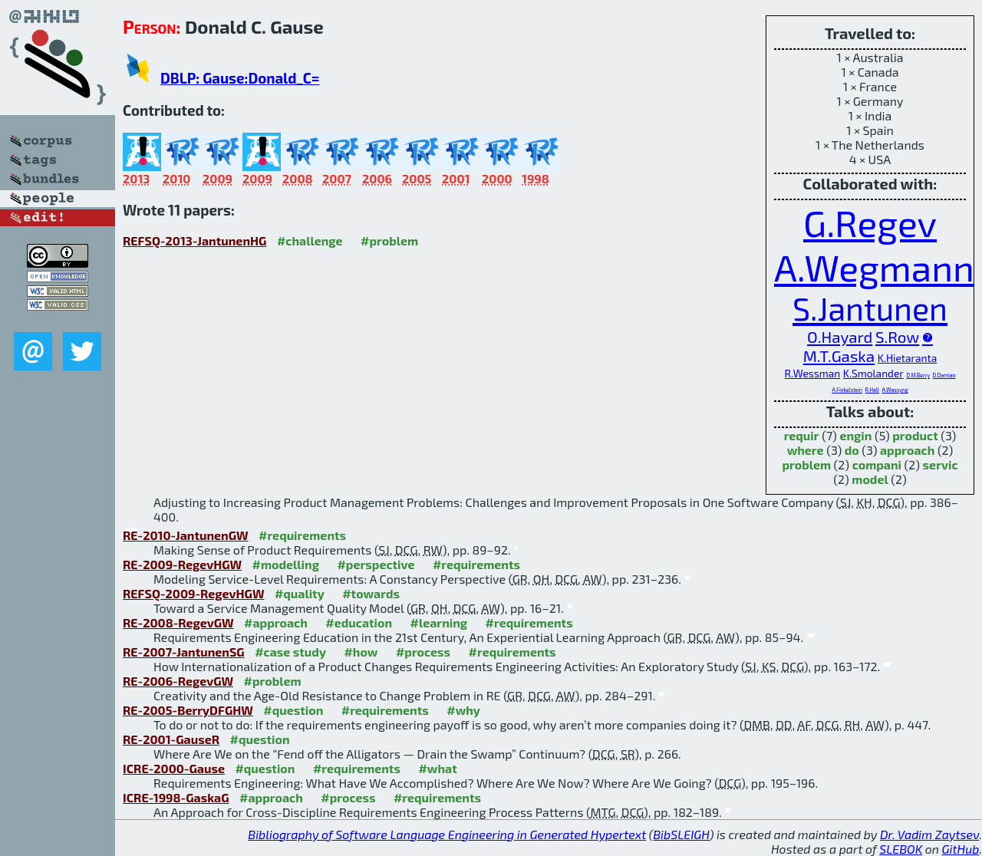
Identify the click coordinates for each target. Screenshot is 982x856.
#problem (389, 240)
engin (855, 435)
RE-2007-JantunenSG (184, 651)
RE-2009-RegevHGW (182, 564)
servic (940, 464)
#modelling (285, 564)
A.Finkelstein (847, 390)
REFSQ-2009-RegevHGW (193, 593)
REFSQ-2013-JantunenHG (194, 240)
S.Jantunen (870, 308)
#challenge (310, 240)
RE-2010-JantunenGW (186, 535)
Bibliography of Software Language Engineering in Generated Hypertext (447, 834)
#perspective (375, 564)
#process (423, 651)
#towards (371, 593)
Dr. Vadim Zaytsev (929, 834)
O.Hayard (839, 336)
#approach (276, 622)
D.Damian (944, 375)
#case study (290, 651)
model (870, 479)
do (852, 450)
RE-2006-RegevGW (178, 680)
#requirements (302, 535)
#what (437, 768)
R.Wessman (813, 373)
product (915, 435)
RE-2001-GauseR (171, 739)
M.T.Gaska (839, 355)
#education (358, 622)
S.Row (897, 336)
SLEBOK (900, 848)
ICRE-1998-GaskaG (176, 797)
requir (801, 435)
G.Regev (870, 222)
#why (463, 710)
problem (806, 464)
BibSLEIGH (681, 834)
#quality (300, 593)
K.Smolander (873, 373)
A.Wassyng (894, 390)
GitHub (961, 848)
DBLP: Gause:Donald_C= (239, 78)
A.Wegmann (874, 267)
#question (293, 710)
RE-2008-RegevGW (178, 622)
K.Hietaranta (908, 357)
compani (876, 464)
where (805, 450)
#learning (439, 622)
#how (360, 651)
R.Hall (872, 390)
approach (907, 450)
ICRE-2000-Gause (174, 768)
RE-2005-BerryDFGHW (188, 710)
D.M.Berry (918, 375)
